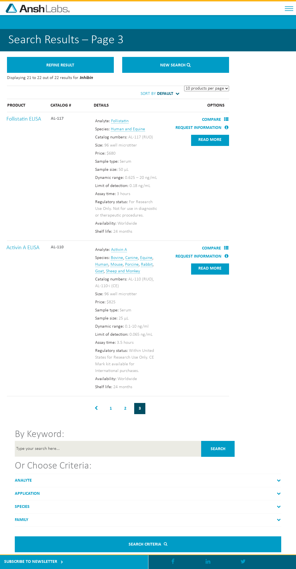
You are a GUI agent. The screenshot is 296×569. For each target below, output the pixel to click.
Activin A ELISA (22, 248)
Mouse (116, 264)
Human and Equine (128, 129)
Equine (146, 258)
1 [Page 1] (111, 408)
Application (27, 493)
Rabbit (147, 264)
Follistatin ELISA (23, 119)
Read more (210, 140)
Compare (215, 119)
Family (21, 520)
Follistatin (120, 121)
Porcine (132, 264)
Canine (131, 258)
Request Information (201, 128)
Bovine (117, 258)
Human (101, 264)
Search (218, 449)
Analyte (23, 480)
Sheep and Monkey (123, 271)
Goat (99, 271)
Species (22, 507)
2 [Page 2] (125, 408)
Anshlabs (50, 8)
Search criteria (148, 544)
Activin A (119, 250)
